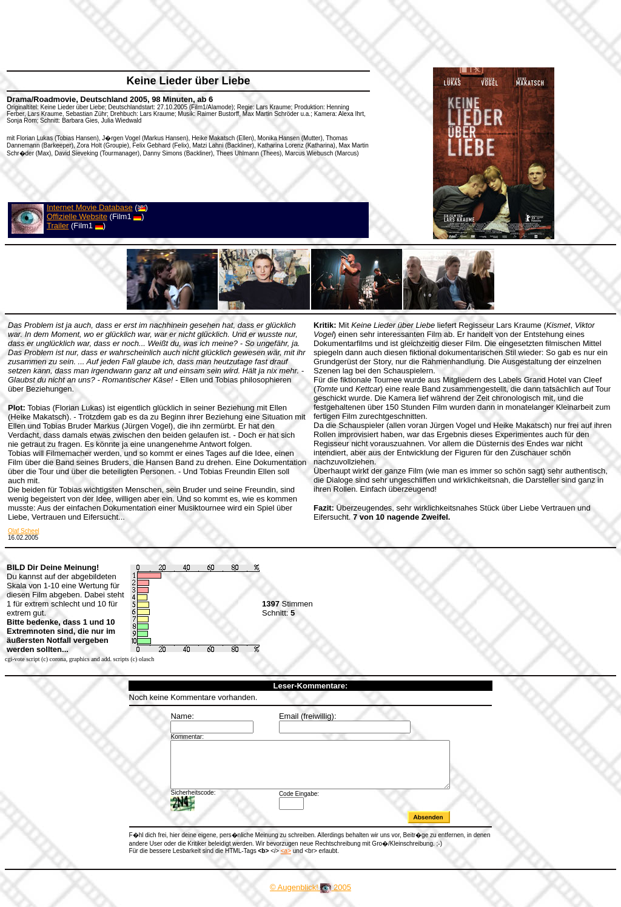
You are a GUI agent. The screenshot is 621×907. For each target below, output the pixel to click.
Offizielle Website (77, 216)
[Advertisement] (227, 33)
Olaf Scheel (23, 531)
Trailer (58, 225)
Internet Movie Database (90, 207)
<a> (286, 860)
